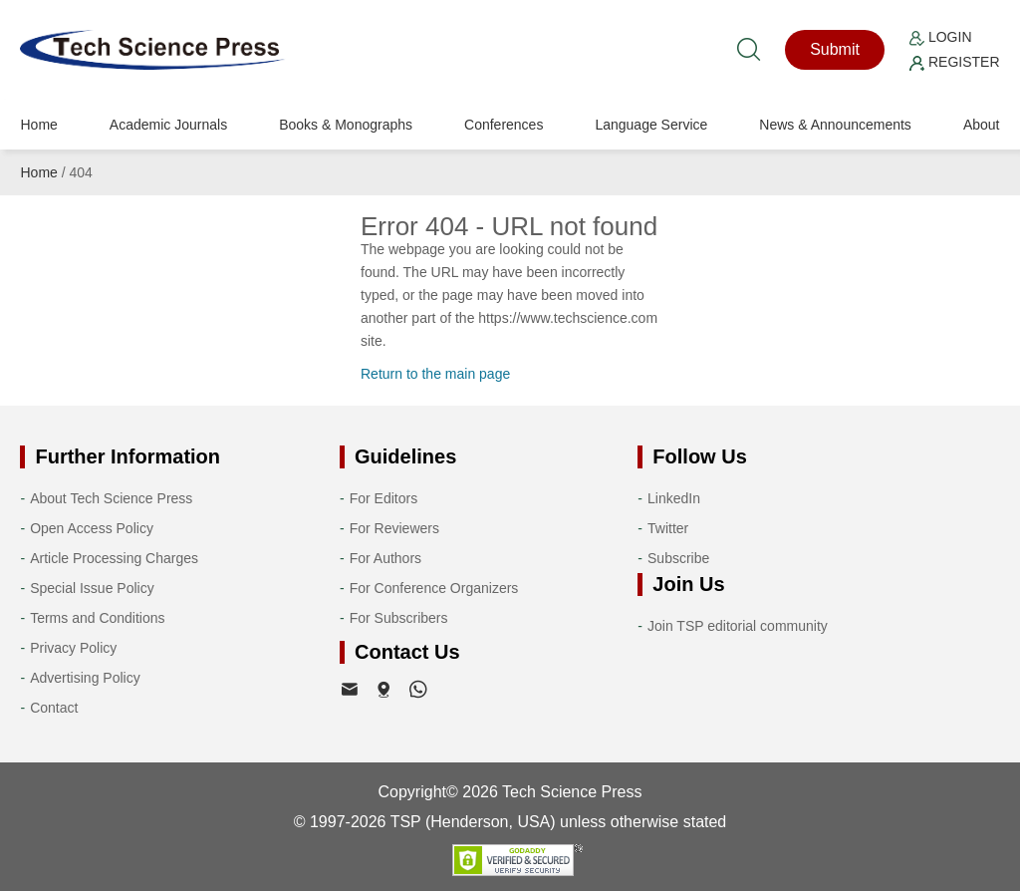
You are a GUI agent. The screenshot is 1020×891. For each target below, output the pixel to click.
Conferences (503, 125)
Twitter (667, 528)
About (981, 125)
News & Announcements (835, 125)
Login (940, 37)
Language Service (651, 125)
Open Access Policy (91, 528)
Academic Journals (168, 125)
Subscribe (678, 558)
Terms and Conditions (97, 618)
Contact (54, 708)
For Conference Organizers (434, 588)
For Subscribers (399, 618)
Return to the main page (435, 374)
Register (954, 62)
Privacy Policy (73, 648)
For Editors (383, 498)
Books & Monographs (345, 125)
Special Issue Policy (92, 588)
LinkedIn (673, 498)
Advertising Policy (85, 678)
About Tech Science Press (111, 498)
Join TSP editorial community (737, 626)
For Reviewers (394, 528)
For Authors (385, 558)
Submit (835, 49)
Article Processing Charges (114, 558)
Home (38, 125)
